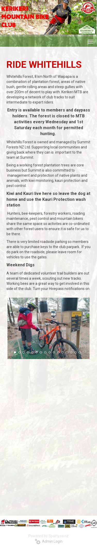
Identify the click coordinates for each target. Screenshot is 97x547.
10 (54, 352)
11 (58, 352)
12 (62, 352)
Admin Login (48, 541)
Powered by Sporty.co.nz (48, 536)
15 (76, 352)
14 (71, 352)
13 (67, 352)
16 (80, 352)
